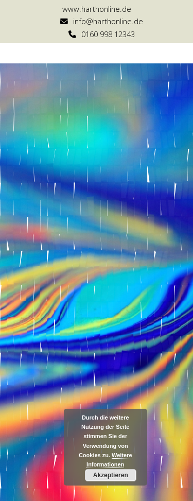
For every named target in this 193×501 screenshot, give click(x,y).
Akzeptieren (110, 475)
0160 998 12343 (108, 34)
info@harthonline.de (108, 21)
